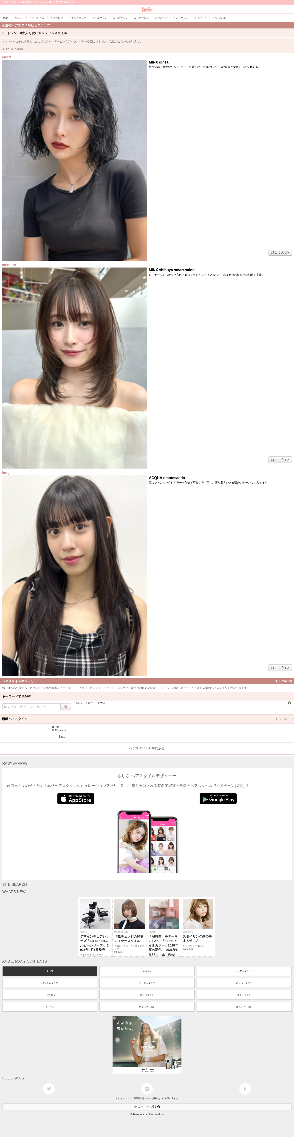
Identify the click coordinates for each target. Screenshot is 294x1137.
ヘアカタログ (244, 971)
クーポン (49, 1007)
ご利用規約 (137, 1098)
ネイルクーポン (147, 1007)
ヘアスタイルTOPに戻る (147, 748)
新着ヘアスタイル (148, 719)
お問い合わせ (171, 1098)
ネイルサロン (147, 995)
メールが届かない (153, 1098)
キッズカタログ (147, 983)
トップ (49, 971)
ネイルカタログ (244, 983)
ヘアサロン (50, 995)
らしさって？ (122, 1098)
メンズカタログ (50, 983)
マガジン (147, 971)
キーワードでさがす (16, 696)
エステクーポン (244, 1007)
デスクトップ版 (147, 1107)
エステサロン (244, 995)
